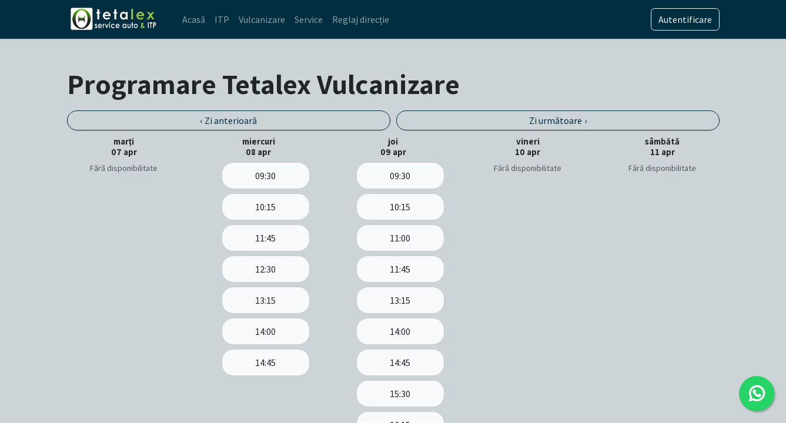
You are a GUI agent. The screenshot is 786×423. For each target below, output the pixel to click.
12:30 (265, 269)
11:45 (265, 238)
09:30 (265, 176)
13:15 (265, 300)
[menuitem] (194, 19)
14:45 (265, 362)
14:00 (265, 331)
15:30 (400, 394)
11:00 (400, 238)
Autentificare (685, 19)
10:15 (265, 207)
